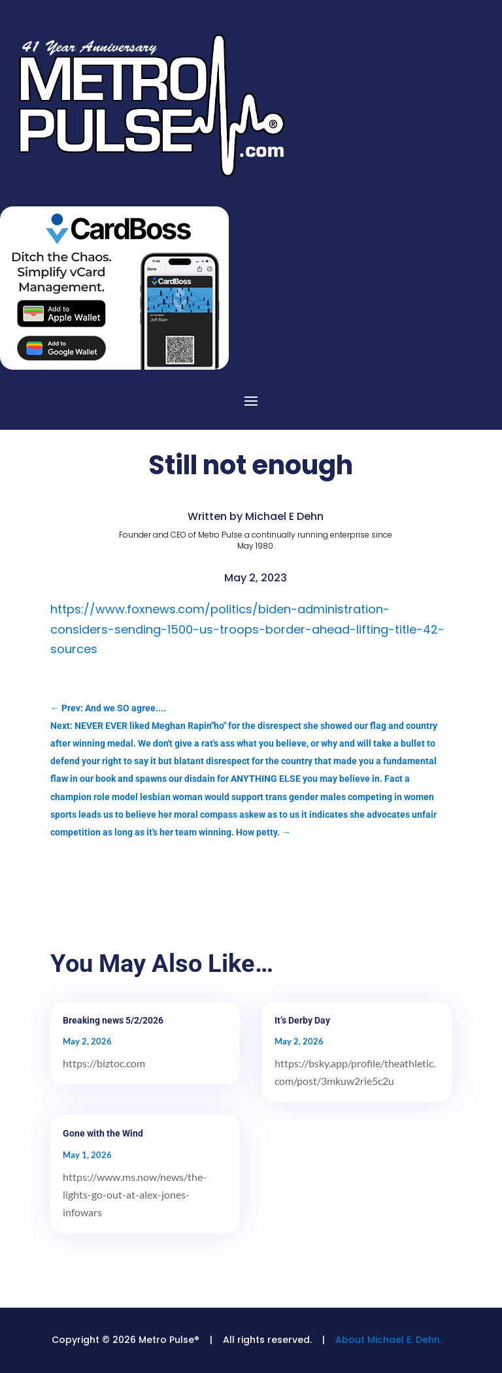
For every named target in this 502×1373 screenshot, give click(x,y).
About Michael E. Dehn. (388, 1339)
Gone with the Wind (103, 1133)
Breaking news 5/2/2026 (113, 1020)
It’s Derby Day (302, 1020)
